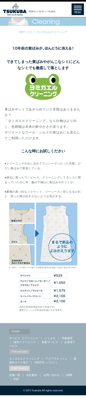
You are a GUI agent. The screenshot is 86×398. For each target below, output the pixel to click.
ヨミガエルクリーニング (52, 32)
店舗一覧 (14, 377)
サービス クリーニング (23, 339)
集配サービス (50, 344)
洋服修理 (66, 339)
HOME (69, 377)
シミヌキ (49, 339)
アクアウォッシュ (56, 361)
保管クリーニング (25, 344)
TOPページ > (28, 32)
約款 (16, 382)
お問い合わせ (51, 377)
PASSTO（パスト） (46, 365)
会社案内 (31, 377)
